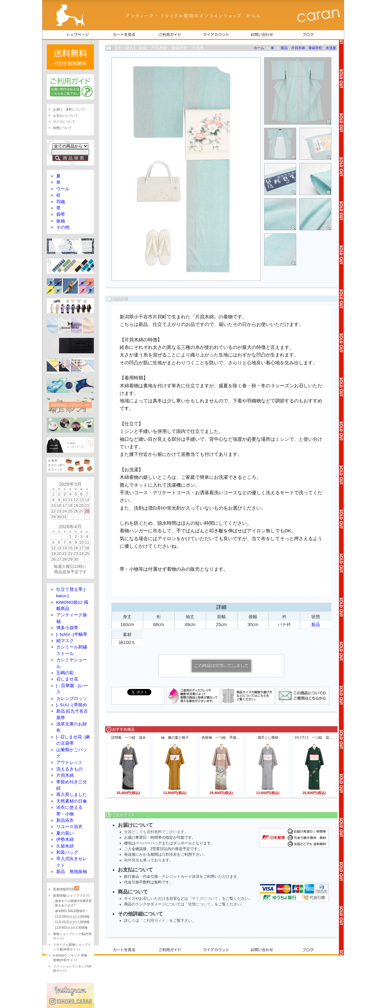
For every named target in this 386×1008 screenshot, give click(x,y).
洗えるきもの (69, 769)
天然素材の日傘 (71, 801)
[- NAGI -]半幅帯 (71, 634)
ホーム (259, 48)
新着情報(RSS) (66, 889)
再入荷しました (71, 794)
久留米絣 (65, 846)
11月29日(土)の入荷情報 (72, 916)
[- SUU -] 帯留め (71, 705)
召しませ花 (67, 679)
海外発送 (131, 860)
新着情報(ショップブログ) (71, 895)
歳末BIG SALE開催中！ (72, 911)
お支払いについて (65, 115)
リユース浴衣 (69, 826)
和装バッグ (67, 852)
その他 (62, 227)
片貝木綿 (65, 775)
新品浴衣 (65, 820)
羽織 (60, 201)
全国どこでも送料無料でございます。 (156, 832)
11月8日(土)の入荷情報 (71, 927)
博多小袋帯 (67, 627)
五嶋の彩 (65, 672)
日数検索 (169, 854)
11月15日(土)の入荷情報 (72, 922)
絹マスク (65, 640)
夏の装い (65, 833)
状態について (199, 904)
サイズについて (205, 898)
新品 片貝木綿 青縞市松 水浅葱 (308, 48)
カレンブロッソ (71, 698)
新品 (315, 624)
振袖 (60, 221)
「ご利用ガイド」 (154, 920)
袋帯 (60, 214)
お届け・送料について (68, 109)
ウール (62, 189)
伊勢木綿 (65, 839)
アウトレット (69, 762)
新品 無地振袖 (71, 871)
